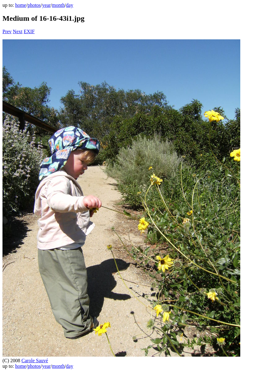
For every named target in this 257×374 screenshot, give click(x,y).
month (58, 5)
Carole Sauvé (34, 360)
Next (17, 31)
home (20, 5)
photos (34, 5)
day (69, 5)
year (46, 5)
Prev (6, 31)
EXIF (29, 31)
